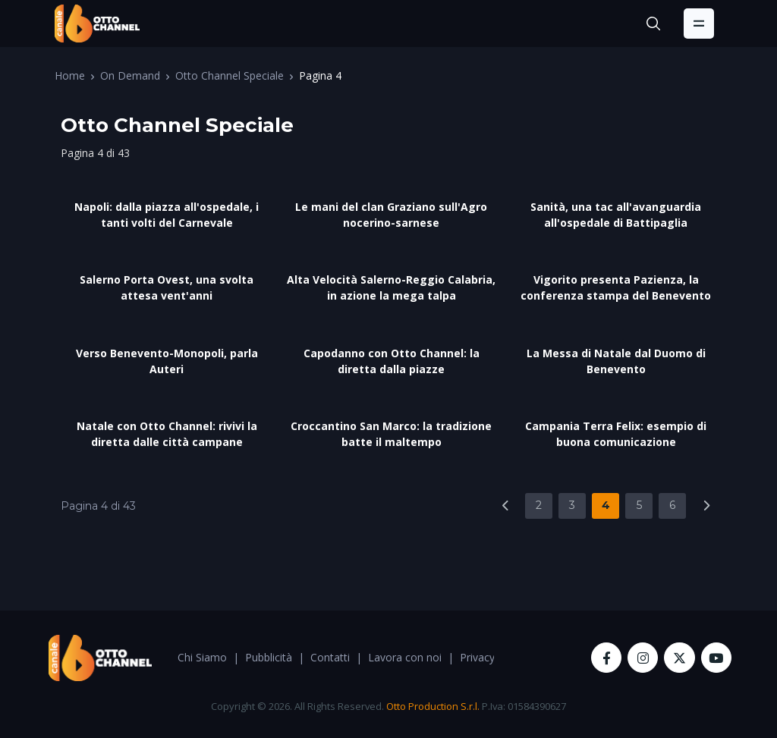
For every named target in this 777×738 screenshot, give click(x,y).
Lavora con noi (405, 657)
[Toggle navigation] (699, 23)
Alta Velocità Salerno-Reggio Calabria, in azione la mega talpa (391, 287)
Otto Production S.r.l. (433, 706)
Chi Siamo (202, 657)
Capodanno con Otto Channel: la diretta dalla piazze (392, 361)
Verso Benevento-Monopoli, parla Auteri (167, 361)
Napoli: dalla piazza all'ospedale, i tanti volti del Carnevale (166, 214)
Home (70, 75)
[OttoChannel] (97, 23)
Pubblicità (268, 657)
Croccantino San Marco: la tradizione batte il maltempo (391, 434)
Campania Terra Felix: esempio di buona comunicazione (615, 434)
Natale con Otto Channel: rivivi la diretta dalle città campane (167, 434)
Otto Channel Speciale (229, 75)
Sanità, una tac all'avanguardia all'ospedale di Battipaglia (615, 214)
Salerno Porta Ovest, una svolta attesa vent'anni (166, 287)
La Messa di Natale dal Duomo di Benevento (616, 361)
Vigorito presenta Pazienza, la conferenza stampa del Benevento (616, 287)
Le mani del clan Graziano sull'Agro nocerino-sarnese (391, 214)
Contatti (330, 657)
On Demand (130, 75)
